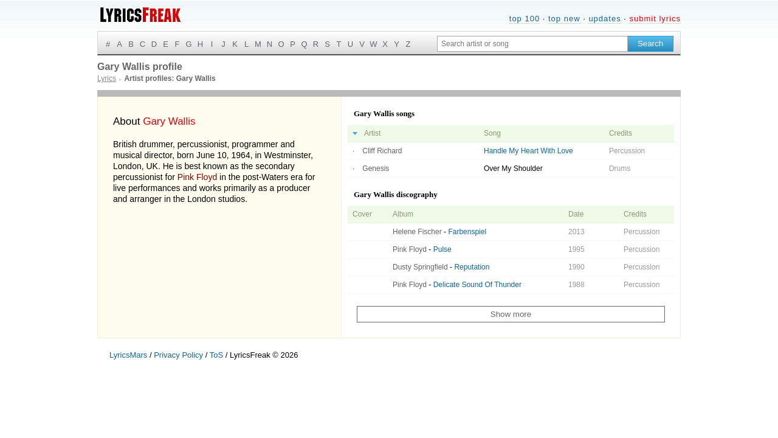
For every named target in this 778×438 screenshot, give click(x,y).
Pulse (442, 249)
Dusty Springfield (420, 267)
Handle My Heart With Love (528, 151)
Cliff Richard (382, 151)
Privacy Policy (178, 355)
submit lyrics (655, 18)
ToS (216, 355)
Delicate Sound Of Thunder (477, 284)
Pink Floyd (197, 177)
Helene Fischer (417, 232)
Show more (511, 314)
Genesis (375, 168)
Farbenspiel (467, 232)
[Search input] (532, 44)
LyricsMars (128, 355)
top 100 (524, 18)
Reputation (471, 267)
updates (604, 18)
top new (564, 18)
